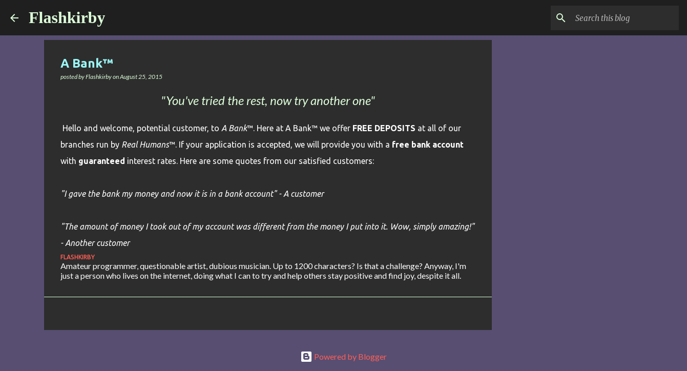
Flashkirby (67, 17)
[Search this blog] (625, 18)
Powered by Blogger (343, 356)
